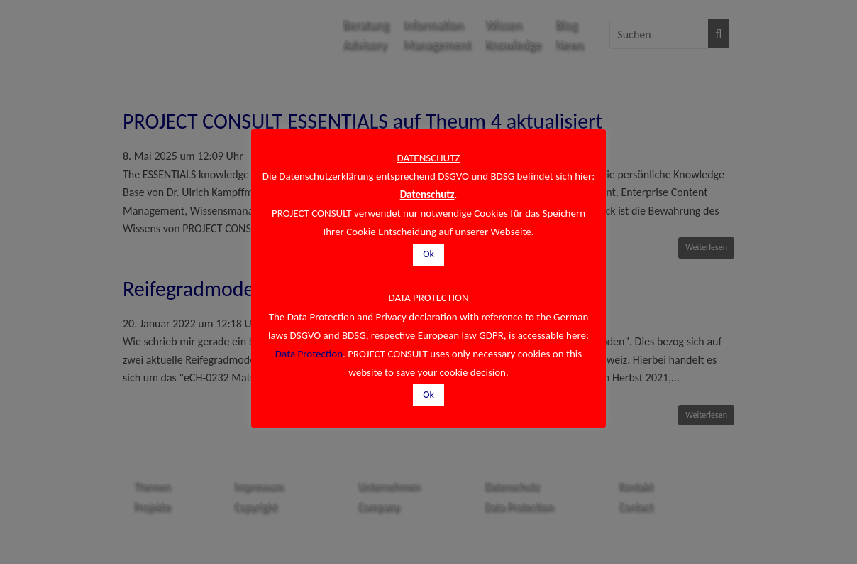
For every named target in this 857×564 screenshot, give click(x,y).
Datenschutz (427, 194)
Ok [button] (428, 254)
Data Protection (309, 353)
